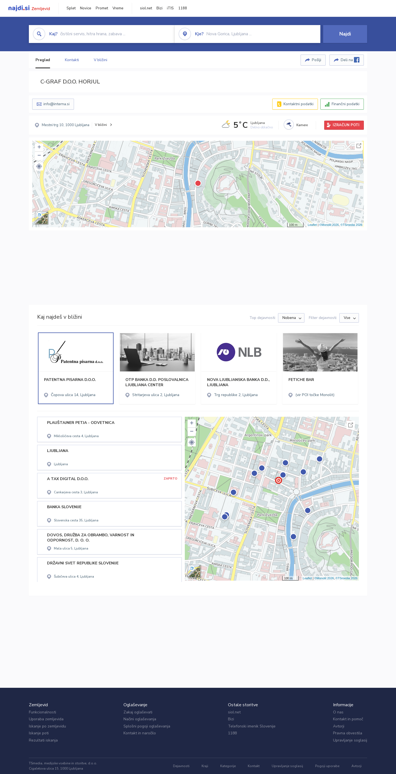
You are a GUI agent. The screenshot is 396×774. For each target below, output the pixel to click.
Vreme (117, 8)
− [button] (39, 156)
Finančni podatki (345, 104)
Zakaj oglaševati (137, 712)
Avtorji (338, 726)
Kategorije (228, 766)
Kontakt (254, 766)
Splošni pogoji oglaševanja (146, 726)
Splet (71, 8)
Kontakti (72, 60)
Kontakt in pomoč (348, 719)
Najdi (345, 34)
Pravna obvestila (347, 733)
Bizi (159, 8)
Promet (102, 8)
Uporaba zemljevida (46, 719)
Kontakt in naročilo (139, 733)
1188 (182, 8)
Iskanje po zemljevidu (47, 726)
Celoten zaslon (359, 146)
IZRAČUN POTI (346, 125)
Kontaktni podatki (299, 104)
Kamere (302, 125)
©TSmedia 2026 (351, 224)
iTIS (170, 8)
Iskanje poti (39, 733)
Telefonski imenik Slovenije (252, 726)
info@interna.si (56, 104)
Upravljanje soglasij (350, 740)
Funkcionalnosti (42, 712)
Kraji (205, 766)
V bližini (100, 60)
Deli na (350, 60)
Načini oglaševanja (139, 719)
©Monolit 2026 (329, 224)
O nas (338, 712)
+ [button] (39, 148)
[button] (39, 166)
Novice (85, 8)
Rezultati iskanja (43, 740)
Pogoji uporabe (327, 766)
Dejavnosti (181, 766)
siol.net (146, 8)
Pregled (42, 60)
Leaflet (312, 224)
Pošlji (316, 60)
